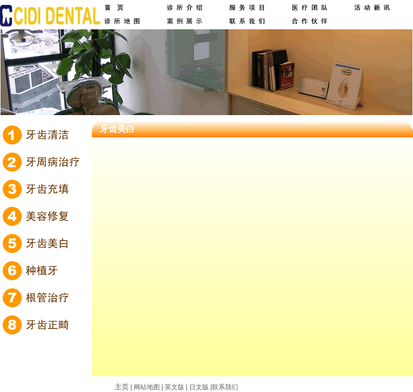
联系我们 (225, 387)
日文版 (199, 387)
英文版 (174, 387)
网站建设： (256, 387)
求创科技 (285, 387)
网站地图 (147, 387)
